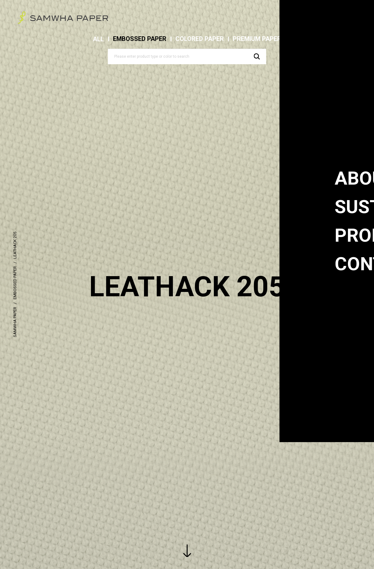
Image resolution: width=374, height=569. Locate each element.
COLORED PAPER (199, 39)
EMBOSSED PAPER (139, 39)
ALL (98, 39)
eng (332, 15)
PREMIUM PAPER (257, 39)
